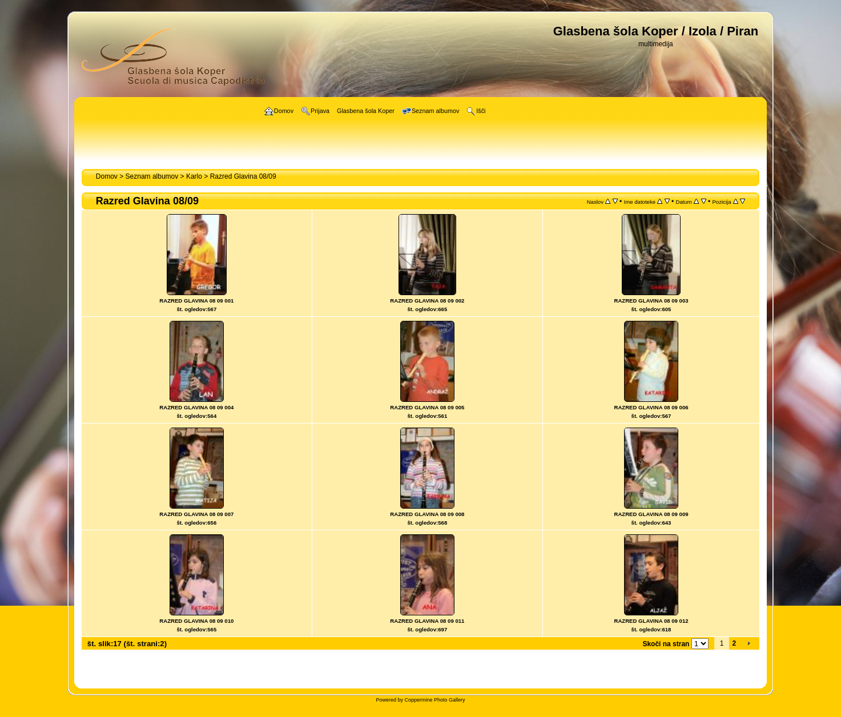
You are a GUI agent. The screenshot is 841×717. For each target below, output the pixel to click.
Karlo (194, 176)
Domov (107, 176)
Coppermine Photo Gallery (434, 700)
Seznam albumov (152, 176)
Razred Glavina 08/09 (243, 176)
